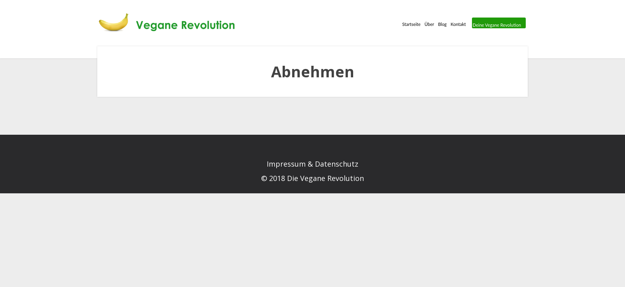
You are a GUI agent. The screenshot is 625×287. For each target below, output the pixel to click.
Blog (405, 26)
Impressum (286, 164)
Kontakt (430, 26)
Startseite (355, 26)
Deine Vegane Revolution (487, 26)
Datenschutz (336, 164)
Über (384, 26)
